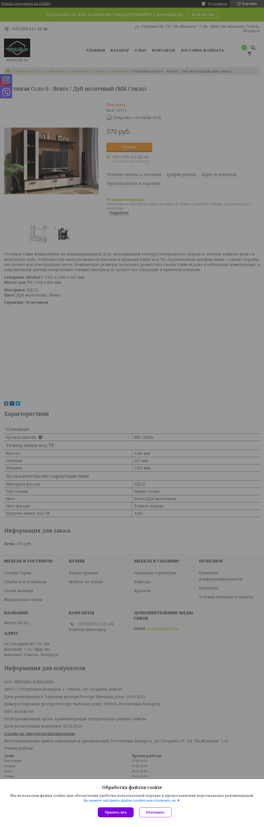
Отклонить (155, 812)
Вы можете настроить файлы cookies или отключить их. (130, 800)
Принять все (116, 812)
